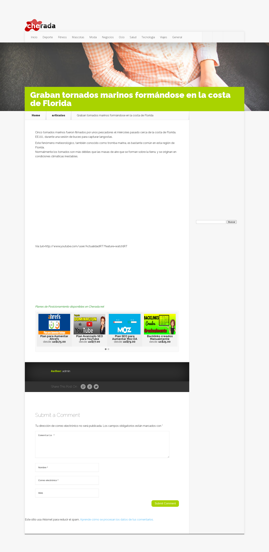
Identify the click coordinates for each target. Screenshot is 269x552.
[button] (105, 349)
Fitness (62, 37)
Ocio (122, 37)
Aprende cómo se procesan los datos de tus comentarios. (117, 523)
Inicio (34, 37)
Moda (93, 37)
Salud (133, 37)
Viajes (163, 37)
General (177, 37)
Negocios (108, 37)
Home (36, 115)
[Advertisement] (107, 274)
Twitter (96, 387)
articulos (58, 115)
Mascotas (78, 37)
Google (83, 387)
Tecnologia (148, 37)
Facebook (89, 387)
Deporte (48, 37)
